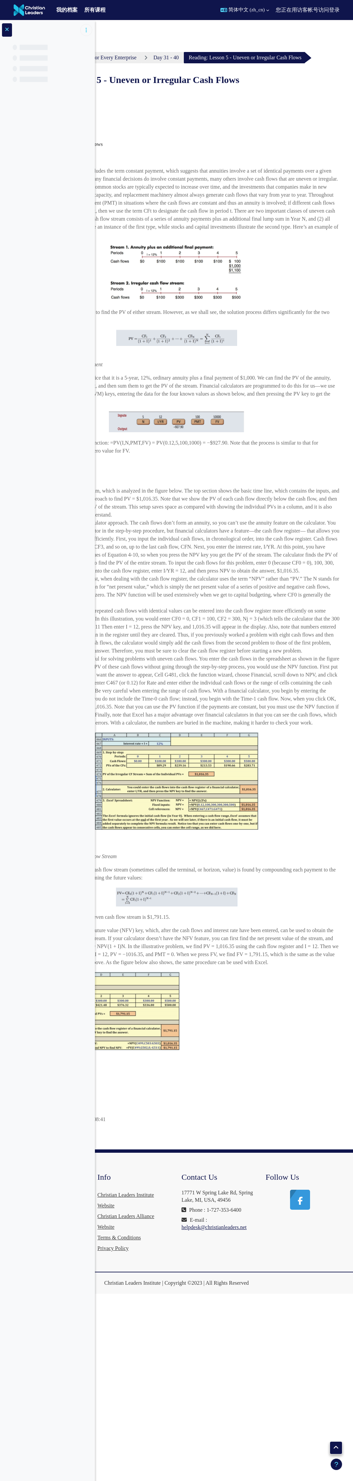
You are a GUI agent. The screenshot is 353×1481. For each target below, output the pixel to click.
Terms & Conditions (194, 1425)
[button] (244, 10)
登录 (334, 10)
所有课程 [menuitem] (95, 10)
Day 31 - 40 (266, 57)
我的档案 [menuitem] (67, 10)
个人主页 (126, 57)
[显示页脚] (336, 1464)
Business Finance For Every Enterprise (195, 57)
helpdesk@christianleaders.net (264, 1429)
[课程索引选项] (86, 30)
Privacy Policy (188, 1435)
